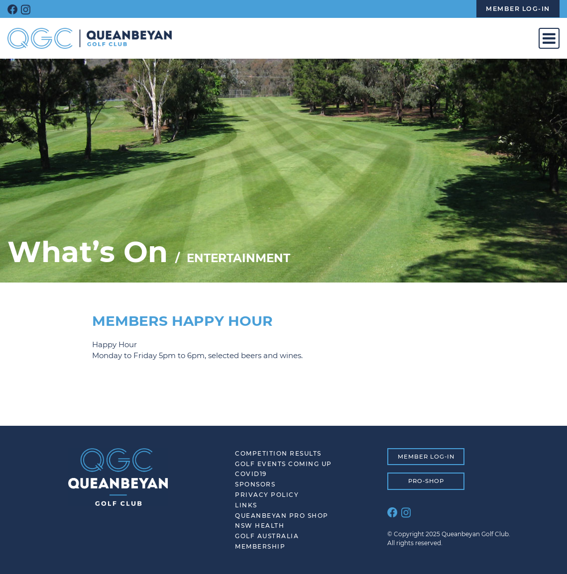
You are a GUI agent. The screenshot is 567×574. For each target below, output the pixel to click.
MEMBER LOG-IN (426, 456)
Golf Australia (267, 536)
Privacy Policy (267, 494)
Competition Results (278, 453)
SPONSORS (255, 484)
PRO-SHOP (426, 481)
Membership (260, 546)
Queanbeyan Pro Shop (282, 515)
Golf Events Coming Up (283, 464)
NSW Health (259, 525)
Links (246, 505)
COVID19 (251, 474)
